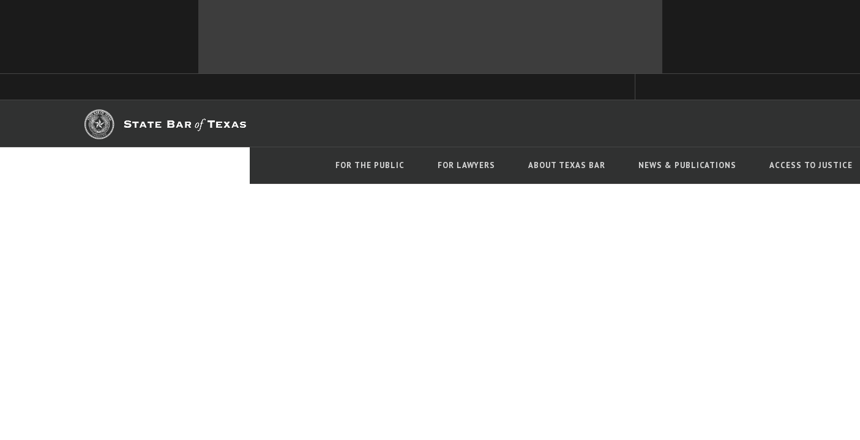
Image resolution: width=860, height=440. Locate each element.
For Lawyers (217, 165)
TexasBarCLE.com (347, 123)
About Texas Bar (317, 165)
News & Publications (438, 165)
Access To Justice (562, 165)
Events (653, 165)
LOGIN (733, 122)
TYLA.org (409, 123)
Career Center (464, 123)
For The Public (120, 165)
